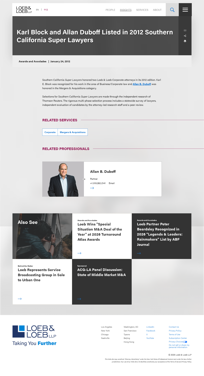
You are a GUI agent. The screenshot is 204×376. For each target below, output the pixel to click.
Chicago (105, 334)
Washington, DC (131, 326)
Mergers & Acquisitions (72, 132)
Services (142, 10)
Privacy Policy (175, 330)
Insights (125, 10)
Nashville (105, 338)
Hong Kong (129, 341)
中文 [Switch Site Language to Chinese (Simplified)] (46, 9)
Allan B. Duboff (142, 84)
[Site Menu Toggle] (185, 9)
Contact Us (174, 326)
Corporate (50, 132)
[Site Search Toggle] (171, 9)
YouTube (150, 338)
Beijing (127, 338)
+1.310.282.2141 (98, 183)
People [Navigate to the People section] (110, 10)
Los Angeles (106, 326)
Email (111, 183)
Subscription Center (178, 338)
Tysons (127, 334)
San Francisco (130, 330)
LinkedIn (150, 326)
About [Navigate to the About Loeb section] (157, 10)
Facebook (150, 330)
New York (105, 330)
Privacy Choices (178, 341)
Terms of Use (174, 334)
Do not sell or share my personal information (179, 346)
